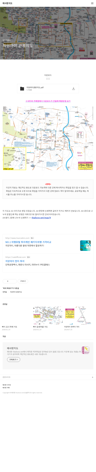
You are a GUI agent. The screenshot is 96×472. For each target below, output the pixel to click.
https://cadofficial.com (15, 331)
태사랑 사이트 (7, 458)
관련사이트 (6, 451)
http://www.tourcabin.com (17, 312)
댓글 (4, 410)
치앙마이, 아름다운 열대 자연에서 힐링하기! (24, 319)
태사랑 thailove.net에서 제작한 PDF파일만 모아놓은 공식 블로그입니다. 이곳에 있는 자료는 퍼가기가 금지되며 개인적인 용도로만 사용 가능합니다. (44, 426)
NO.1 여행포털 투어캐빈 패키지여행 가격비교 (28, 315)
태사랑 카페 (6, 461)
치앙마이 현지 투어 (15, 334)
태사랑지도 (7, 3)
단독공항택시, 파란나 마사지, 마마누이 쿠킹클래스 (27, 338)
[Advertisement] (48, 85)
